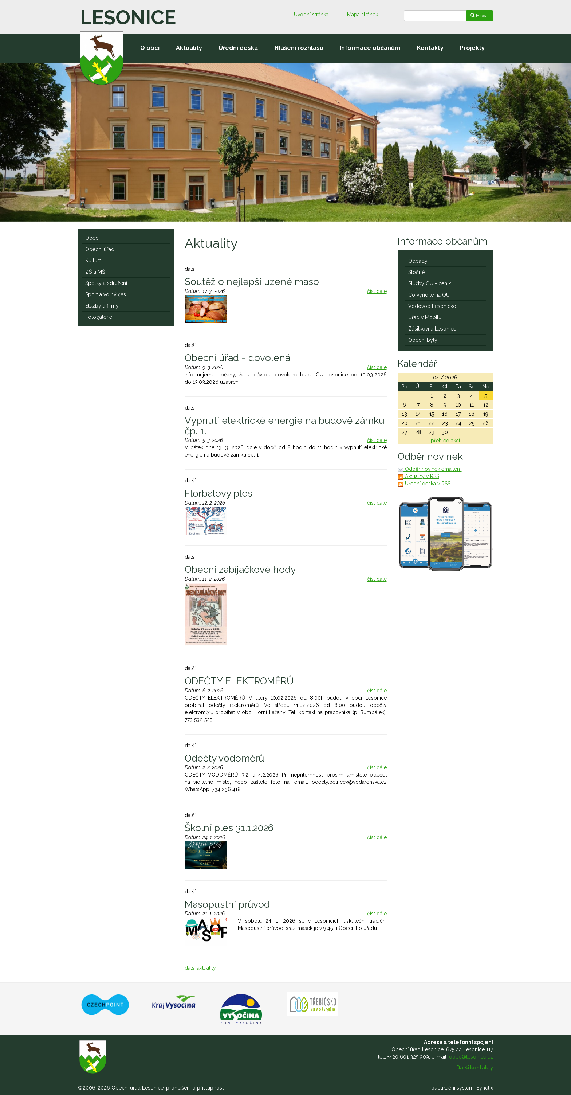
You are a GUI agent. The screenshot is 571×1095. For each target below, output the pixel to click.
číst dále (377, 291)
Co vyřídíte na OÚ (429, 295)
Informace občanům (370, 47)
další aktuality (200, 968)
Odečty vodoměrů (224, 758)
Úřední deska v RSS (424, 483)
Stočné (416, 272)
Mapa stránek (362, 14)
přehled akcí (445, 440)
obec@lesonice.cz (471, 1057)
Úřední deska (238, 47)
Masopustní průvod (227, 904)
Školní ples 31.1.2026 (229, 827)
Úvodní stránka (311, 14)
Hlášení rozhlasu (299, 47)
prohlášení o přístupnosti (195, 1088)
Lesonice (128, 17)
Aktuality (189, 47)
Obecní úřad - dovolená (237, 357)
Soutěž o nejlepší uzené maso (252, 281)
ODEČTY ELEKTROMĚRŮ (239, 681)
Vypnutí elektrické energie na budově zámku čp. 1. (285, 426)
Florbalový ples (218, 493)
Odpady (418, 261)
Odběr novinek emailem (430, 469)
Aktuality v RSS (418, 476)
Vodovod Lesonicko (432, 306)
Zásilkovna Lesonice (432, 329)
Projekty (472, 47)
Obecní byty (422, 340)
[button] (43, 142)
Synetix (484, 1088)
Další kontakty (474, 1068)
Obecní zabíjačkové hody (240, 569)
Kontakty (430, 47)
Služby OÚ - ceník (429, 283)
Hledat (479, 15)
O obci (150, 47)
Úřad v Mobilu (424, 317)
